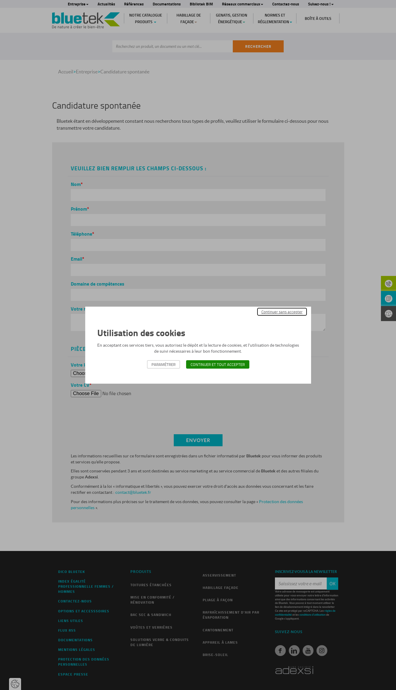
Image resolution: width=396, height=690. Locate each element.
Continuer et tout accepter (218, 364)
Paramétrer (163, 364)
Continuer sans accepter (282, 311)
